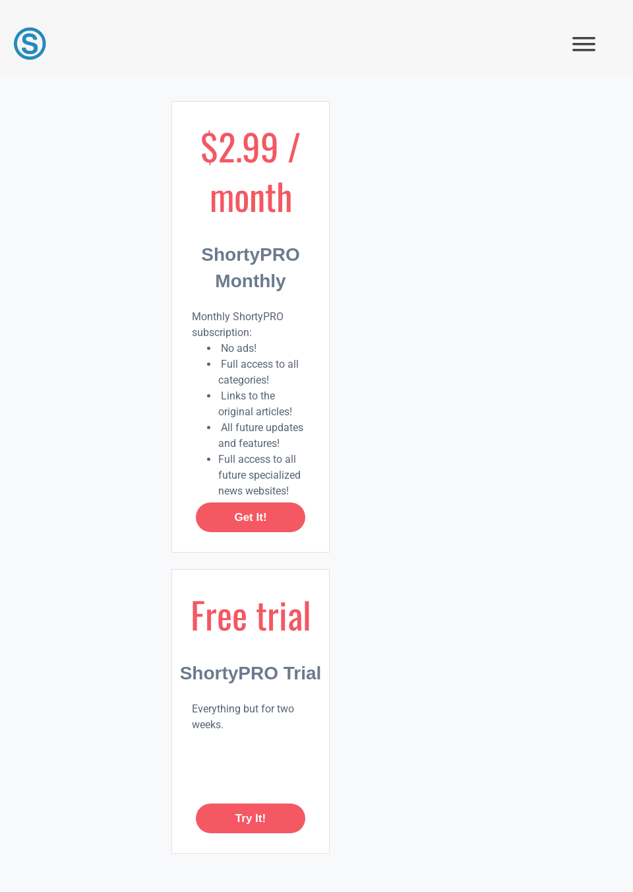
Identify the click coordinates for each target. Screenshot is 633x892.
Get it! (250, 517)
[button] (583, 43)
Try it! (250, 818)
